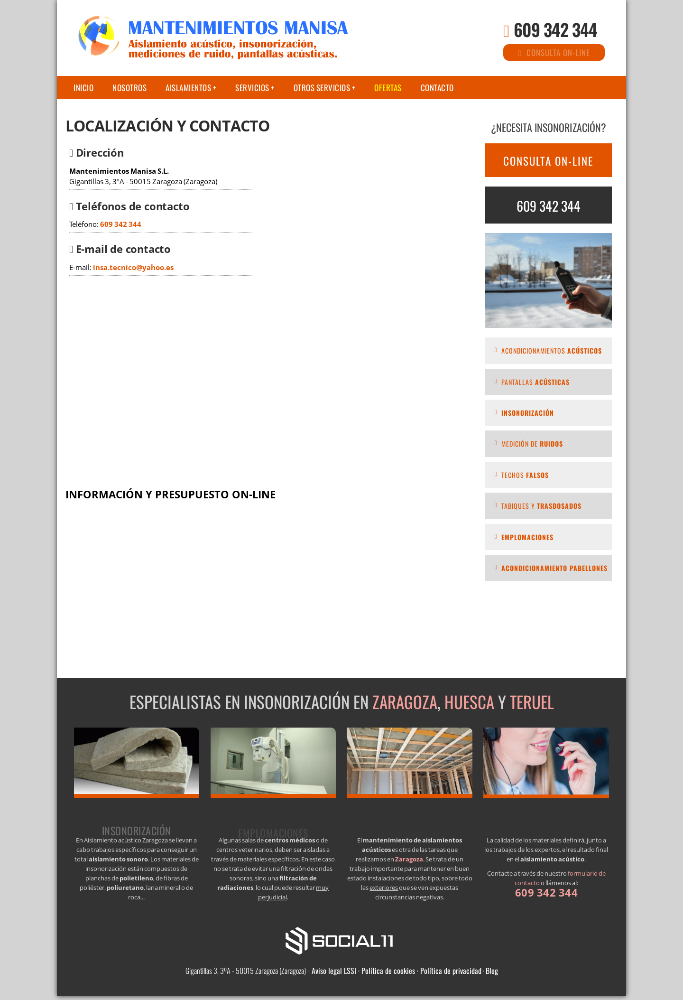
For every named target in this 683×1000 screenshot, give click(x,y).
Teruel (532, 701)
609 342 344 (555, 29)
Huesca (469, 701)
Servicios (252, 87)
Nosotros (129, 87)
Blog (492, 970)
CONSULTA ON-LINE (548, 161)
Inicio (83, 87)
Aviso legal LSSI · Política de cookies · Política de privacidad (396, 970)
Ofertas (388, 87)
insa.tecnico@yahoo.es (133, 267)
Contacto (437, 87)
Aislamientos (188, 87)
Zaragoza (404, 701)
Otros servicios (322, 87)
